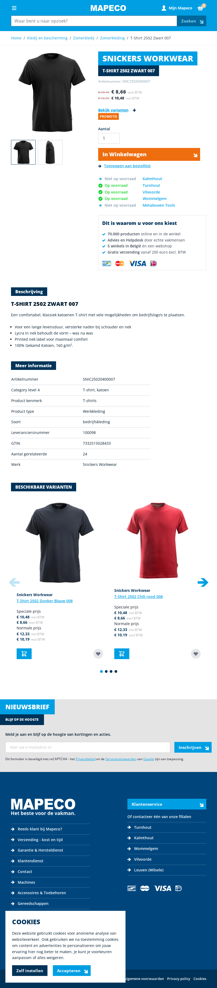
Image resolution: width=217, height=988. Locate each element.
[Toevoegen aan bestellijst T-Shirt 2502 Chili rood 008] (196, 654)
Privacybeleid (85, 759)
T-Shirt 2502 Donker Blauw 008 (45, 600)
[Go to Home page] (108, 8)
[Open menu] (14, 8)
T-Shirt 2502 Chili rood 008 (138, 596)
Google (148, 759)
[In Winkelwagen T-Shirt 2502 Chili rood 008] (121, 653)
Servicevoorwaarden (120, 759)
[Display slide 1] (101, 671)
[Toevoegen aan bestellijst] (124, 166)
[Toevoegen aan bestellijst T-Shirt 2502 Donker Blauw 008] (98, 654)
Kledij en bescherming (47, 37)
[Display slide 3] (111, 671)
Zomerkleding (112, 37)
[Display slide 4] (115, 671)
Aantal (104, 128)
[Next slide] (203, 582)
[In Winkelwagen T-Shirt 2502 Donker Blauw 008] (24, 653)
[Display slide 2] (106, 671)
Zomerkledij (83, 37)
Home (16, 37)
